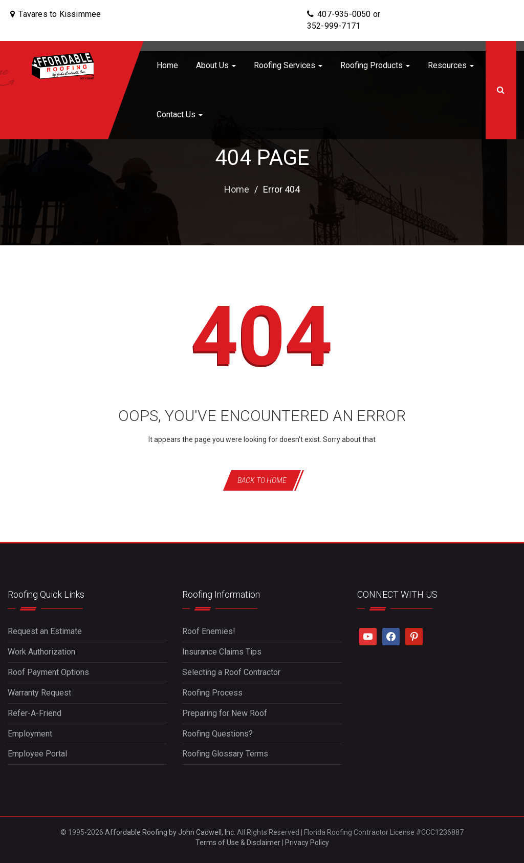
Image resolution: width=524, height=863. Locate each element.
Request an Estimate (45, 631)
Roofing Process (212, 693)
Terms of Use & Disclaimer (237, 842)
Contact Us (180, 114)
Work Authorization (41, 652)
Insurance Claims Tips (221, 652)
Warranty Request (39, 693)
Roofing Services (288, 65)
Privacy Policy (307, 842)
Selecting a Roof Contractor (231, 672)
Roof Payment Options (48, 672)
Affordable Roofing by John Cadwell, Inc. (170, 832)
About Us (216, 65)
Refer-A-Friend (34, 713)
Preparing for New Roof (224, 713)
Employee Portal (37, 754)
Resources (451, 65)
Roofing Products (375, 65)
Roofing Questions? (217, 734)
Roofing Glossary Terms (225, 754)
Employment (30, 734)
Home (167, 65)
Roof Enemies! (208, 631)
